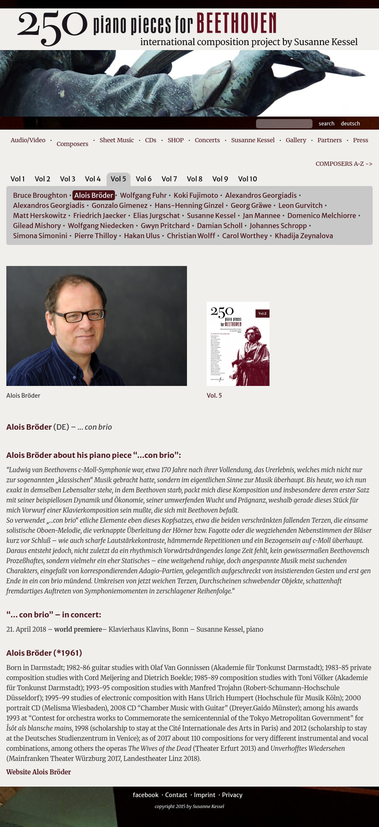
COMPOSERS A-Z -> (344, 164)
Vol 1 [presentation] (18, 179)
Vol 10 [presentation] (247, 179)
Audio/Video (28, 140)
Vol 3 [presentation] (67, 179)
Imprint (204, 795)
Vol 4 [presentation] (93, 179)
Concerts (207, 140)
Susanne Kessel (253, 140)
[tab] (17, 180)
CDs (151, 140)
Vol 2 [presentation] (42, 179)
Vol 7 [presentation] (169, 179)
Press (360, 140)
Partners (330, 140)
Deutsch (350, 123)
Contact (176, 795)
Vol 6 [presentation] (144, 179)
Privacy (232, 795)
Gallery (296, 140)
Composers (72, 144)
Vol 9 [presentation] (220, 179)
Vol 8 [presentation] (195, 179)
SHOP (176, 140)
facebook (145, 795)
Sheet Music (117, 140)
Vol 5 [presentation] (118, 179)
